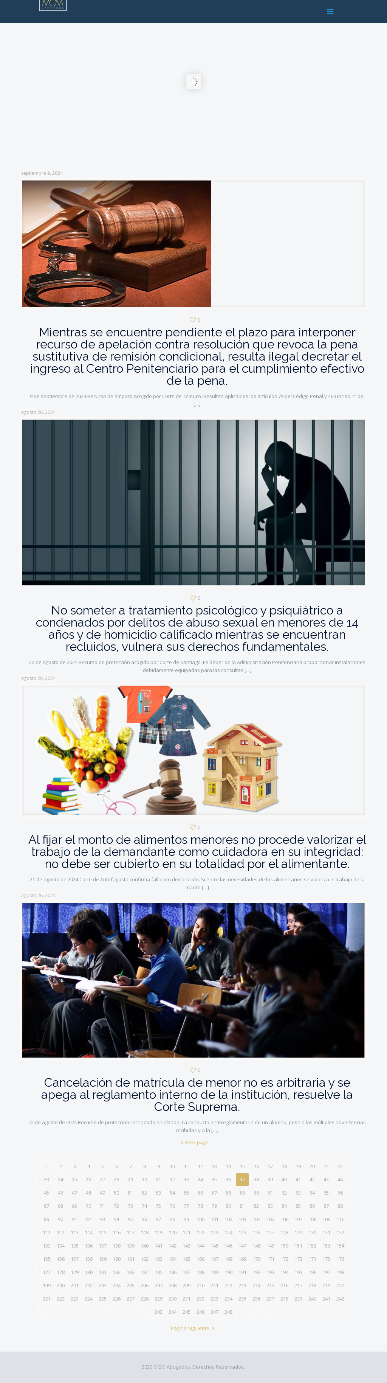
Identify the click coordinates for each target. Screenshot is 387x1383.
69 (74, 1206)
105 (270, 1219)
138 (117, 1245)
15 (242, 1166)
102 (228, 1219)
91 (74, 1219)
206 (145, 1285)
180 (89, 1272)
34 (200, 1179)
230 (172, 1298)
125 (242, 1232)
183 (131, 1272)
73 (130, 1206)
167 (214, 1258)
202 (89, 1285)
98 (172, 1219)
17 (270, 1166)
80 (228, 1206)
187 (186, 1272)
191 (242, 1272)
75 (158, 1206)
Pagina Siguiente (193, 1328)
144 (200, 1245)
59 (242, 1192)
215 (270, 1285)
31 (158, 1179)
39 (270, 1179)
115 (103, 1232)
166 (200, 1258)
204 (117, 1285)
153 (326, 1245)
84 (284, 1206)
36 (228, 1179)
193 (270, 1272)
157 (75, 1258)
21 (326, 1166)
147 (242, 1245)
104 (256, 1219)
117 (131, 1232)
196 (312, 1272)
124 (228, 1232)
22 (340, 1166)
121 (186, 1232)
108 (312, 1219)
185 (159, 1272)
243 (159, 1311)
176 (340, 1258)
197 (326, 1272)
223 (75, 1298)
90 (60, 1219)
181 (103, 1272)
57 (214, 1192)
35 (214, 1179)
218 (312, 1285)
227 (131, 1298)
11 (186, 1166)
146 (228, 1245)
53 (158, 1192)
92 (88, 1219)
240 (312, 1298)
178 (61, 1272)
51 (130, 1192)
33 (186, 1179)
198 (340, 1272)
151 (298, 1245)
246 (200, 1311)
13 (214, 1166)
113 (75, 1232)
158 (89, 1258)
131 (326, 1232)
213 (242, 1285)
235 (242, 1298)
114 (89, 1232)
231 (186, 1298)
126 (256, 1232)
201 (75, 1285)
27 (102, 1179)
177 (47, 1272)
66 (340, 1192)
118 (145, 1232)
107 (298, 1219)
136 (89, 1245)
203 (103, 1285)
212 (228, 1285)
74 (144, 1206)
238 (284, 1298)
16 (256, 1166)
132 (340, 1232)
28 (116, 1179)
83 (270, 1206)
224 (89, 1298)
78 (200, 1206)
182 (117, 1272)
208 (172, 1285)
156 (61, 1258)
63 (298, 1192)
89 (46, 1219)
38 (256, 1179)
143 (186, 1245)
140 (145, 1245)
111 (47, 1232)
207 (159, 1285)
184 (145, 1272)
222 (61, 1298)
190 (228, 1272)
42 (312, 1179)
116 (117, 1232)
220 (340, 1285)
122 (200, 1232)
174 (312, 1258)
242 (340, 1298)
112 (61, 1232)
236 (256, 1298)
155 (47, 1258)
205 (131, 1285)
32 (172, 1179)
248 (228, 1311)
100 (200, 1219)
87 (326, 1206)
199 (47, 1285)
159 (103, 1258)
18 (284, 1166)
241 (326, 1298)
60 (256, 1192)
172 (284, 1258)
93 (102, 1219)
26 (88, 1179)
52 (144, 1192)
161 (131, 1258)
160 (117, 1258)
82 (256, 1206)
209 (186, 1285)
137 (103, 1245)
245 (186, 1311)
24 (60, 1179)
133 (47, 1245)
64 (312, 1192)
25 (74, 1179)
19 (298, 1166)
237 (270, 1298)
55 (186, 1192)
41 (298, 1179)
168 (228, 1258)
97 (158, 1219)
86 (312, 1206)
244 (172, 1311)
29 (130, 1179)
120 (172, 1232)
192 (256, 1272)
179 (75, 1272)
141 (159, 1245)
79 (214, 1206)
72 (116, 1206)
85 (298, 1206)
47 (74, 1192)
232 (200, 1298)
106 (284, 1219)
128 (284, 1232)
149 (270, 1245)
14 (228, 1166)
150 (284, 1245)
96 (144, 1219)
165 (186, 1258)
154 (340, 1245)
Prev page (193, 1142)
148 (256, 1245)
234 (228, 1298)
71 (102, 1206)
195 (298, 1272)
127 (270, 1232)
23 (46, 1179)
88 (340, 1206)
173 (298, 1258)
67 (46, 1206)
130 (312, 1232)
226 (117, 1298)
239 (298, 1298)
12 (200, 1166)
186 (172, 1272)
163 (159, 1258)
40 (284, 1179)
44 (340, 1179)
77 (186, 1206)
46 (60, 1192)
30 (144, 1179)
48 (88, 1192)
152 (312, 1245)
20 (312, 1166)
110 (340, 1219)
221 (47, 1298)
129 (298, 1232)
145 (214, 1245)
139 (131, 1245)
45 (46, 1192)
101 (214, 1219)
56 (200, 1192)
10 (172, 1166)
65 (326, 1192)
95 (130, 1219)
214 (256, 1285)
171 (270, 1258)
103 (242, 1219)
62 (284, 1192)
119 (159, 1232)
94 (116, 1219)
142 (172, 1245)
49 (102, 1192)
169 (242, 1258)
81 (242, 1206)
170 (256, 1258)
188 (200, 1272)
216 (284, 1285)
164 (172, 1258)
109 (326, 1219)
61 (270, 1192)
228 (145, 1298)
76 (172, 1206)
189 (214, 1272)
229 (159, 1298)
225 (103, 1298)
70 (88, 1206)
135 (75, 1245)
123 (214, 1232)
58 (228, 1192)
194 (284, 1272)
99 (186, 1219)
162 (145, 1258)
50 (116, 1192)
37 (242, 1179)
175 (326, 1258)
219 (326, 1285)
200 (61, 1285)
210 (200, 1285)
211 (214, 1285)
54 (172, 1192)
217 (298, 1285)
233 (214, 1298)
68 (60, 1206)
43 (326, 1179)
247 (214, 1311)
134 (61, 1245)
